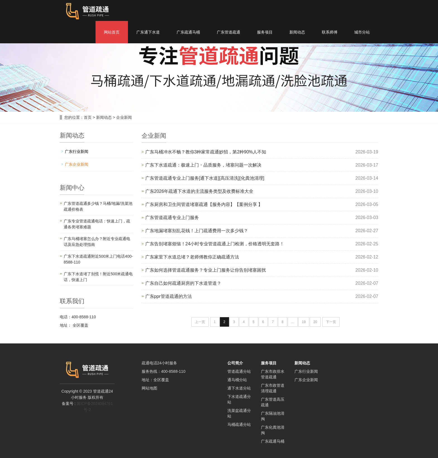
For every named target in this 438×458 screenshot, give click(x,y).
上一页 (200, 322)
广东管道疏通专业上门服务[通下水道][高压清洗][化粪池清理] (205, 178)
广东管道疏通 (228, 32)
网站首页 (112, 32)
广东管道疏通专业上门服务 (172, 217)
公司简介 (235, 363)
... (292, 322)
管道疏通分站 (239, 371)
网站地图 (149, 388)
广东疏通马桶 (188, 32)
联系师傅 (329, 32)
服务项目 (265, 32)
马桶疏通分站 (239, 424)
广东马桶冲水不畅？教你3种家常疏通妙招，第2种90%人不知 (205, 151)
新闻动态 (297, 32)
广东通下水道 (148, 32)
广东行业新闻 (76, 151)
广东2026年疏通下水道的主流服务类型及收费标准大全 (199, 191)
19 (304, 322)
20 (315, 322)
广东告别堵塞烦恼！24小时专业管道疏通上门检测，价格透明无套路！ (214, 243)
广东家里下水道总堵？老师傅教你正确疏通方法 (192, 257)
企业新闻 (124, 117)
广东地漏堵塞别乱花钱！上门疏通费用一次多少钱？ (196, 230)
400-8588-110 (173, 371)
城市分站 (362, 32)
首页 (88, 117)
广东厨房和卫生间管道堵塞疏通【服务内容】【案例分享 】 (204, 204)
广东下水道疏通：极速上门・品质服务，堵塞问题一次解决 (203, 165)
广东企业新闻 (76, 164)
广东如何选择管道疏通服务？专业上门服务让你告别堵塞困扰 (205, 270)
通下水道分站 (239, 388)
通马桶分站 (237, 380)
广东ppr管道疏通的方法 (168, 296)
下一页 (331, 322)
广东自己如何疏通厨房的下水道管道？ (183, 283)
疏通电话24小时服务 (159, 363)
